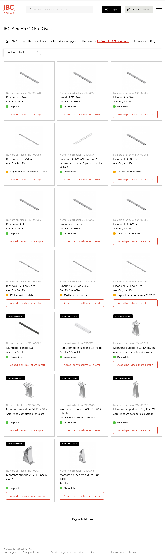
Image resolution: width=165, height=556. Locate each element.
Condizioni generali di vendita (67, 552)
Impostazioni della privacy (125, 552)
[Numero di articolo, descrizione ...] (59, 9)
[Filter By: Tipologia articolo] (22, 52)
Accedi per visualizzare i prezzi (28, 114)
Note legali (10, 552)
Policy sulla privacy (33, 552)
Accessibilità (97, 552)
